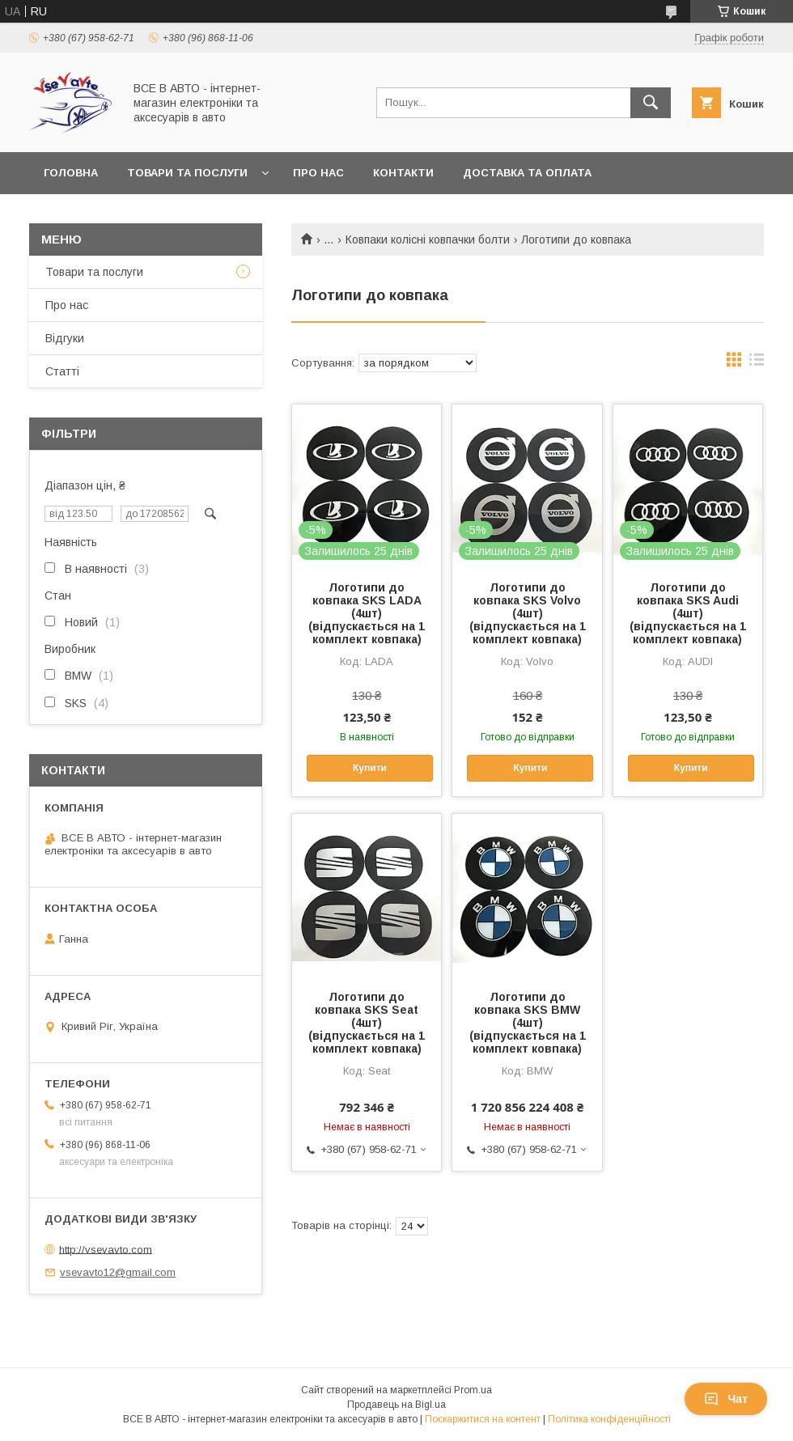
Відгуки (64, 338)
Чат (726, 1399)
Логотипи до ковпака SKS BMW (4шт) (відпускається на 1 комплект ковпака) (527, 1022)
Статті (62, 371)
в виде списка (756, 363)
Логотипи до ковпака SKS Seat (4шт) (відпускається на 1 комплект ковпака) (366, 1022)
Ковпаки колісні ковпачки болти (428, 239)
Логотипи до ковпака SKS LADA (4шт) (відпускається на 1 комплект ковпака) (366, 613)
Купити (370, 767)
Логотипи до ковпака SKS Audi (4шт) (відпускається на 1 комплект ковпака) (688, 613)
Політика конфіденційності (609, 1419)
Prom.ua (473, 1390)
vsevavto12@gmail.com (118, 1272)
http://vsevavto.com (105, 1249)
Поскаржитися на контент (483, 1419)
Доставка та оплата (527, 173)
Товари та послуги (187, 173)
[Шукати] (650, 102)
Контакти (403, 173)
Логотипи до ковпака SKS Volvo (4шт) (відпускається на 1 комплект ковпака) (527, 613)
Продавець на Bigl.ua (396, 1404)
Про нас (318, 173)
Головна (71, 173)
